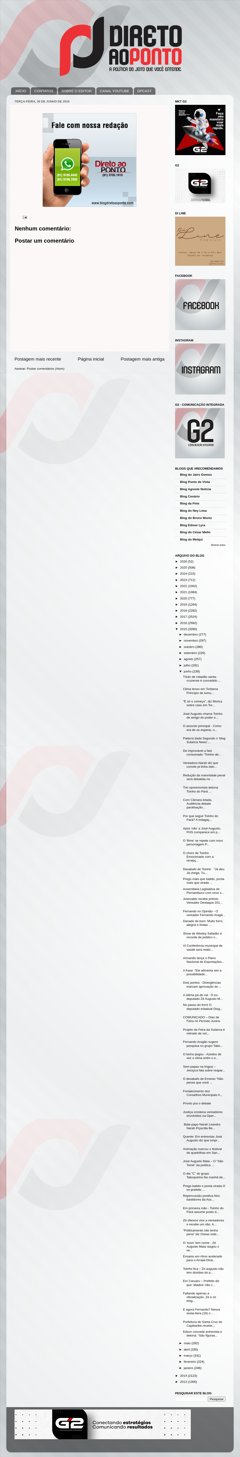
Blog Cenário (190, 496)
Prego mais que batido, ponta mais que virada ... (203, 880)
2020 (184, 598)
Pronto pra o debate (197, 1103)
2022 (184, 586)
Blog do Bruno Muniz (196, 518)
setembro (191, 653)
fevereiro (190, 1361)
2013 (184, 1382)
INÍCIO (20, 91)
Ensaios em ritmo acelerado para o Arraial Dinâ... (202, 1258)
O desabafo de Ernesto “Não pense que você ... (203, 1080)
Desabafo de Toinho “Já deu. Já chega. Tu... (204, 871)
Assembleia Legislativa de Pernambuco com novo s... (203, 891)
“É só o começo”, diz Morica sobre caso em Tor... (202, 703)
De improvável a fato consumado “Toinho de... (202, 752)
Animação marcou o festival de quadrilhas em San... (202, 1150)
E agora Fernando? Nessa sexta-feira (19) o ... (201, 1311)
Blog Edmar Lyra (192, 525)
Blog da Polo (189, 503)
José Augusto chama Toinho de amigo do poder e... (203, 715)
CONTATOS (43, 91)
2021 (184, 592)
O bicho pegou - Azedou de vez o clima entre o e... (202, 1056)
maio (187, 1343)
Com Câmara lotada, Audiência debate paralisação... (197, 803)
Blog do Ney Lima (193, 510)
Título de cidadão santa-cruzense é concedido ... (202, 678)
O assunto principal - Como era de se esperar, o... (202, 727)
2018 (184, 610)
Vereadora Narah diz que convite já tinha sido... (200, 764)
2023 (184, 580)
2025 (184, 567)
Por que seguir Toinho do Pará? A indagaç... (200, 818)
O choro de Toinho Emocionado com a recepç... (198, 856)
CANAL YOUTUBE (114, 91)
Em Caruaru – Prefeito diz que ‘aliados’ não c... (201, 1282)
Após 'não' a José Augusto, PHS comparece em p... (202, 830)
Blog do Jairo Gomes (196, 474)
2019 (184, 604)
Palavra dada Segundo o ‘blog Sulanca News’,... (204, 740)
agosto (189, 659)
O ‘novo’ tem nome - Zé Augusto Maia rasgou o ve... (201, 1246)
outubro (189, 647)
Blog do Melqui (191, 539)
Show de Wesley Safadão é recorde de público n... (202, 935)
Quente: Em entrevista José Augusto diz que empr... (202, 1138)
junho (188, 671)
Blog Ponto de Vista (195, 482)
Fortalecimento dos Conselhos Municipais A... (203, 1093)
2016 (184, 623)
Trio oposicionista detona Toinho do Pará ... (200, 789)
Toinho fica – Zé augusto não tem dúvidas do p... (203, 1270)
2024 (184, 573)
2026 (184, 561)
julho (187, 665)
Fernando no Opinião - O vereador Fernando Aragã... (204, 913)
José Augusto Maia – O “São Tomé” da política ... (203, 1163)
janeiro (189, 1368)
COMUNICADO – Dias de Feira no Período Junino (201, 1019)
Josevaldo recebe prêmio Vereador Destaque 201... (203, 900)
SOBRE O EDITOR (76, 91)
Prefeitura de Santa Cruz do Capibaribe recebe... (202, 1323)
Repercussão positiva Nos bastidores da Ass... (201, 1197)
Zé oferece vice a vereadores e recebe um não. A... (203, 1222)
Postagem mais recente (38, 359)
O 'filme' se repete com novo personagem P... (203, 842)
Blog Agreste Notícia (195, 489)
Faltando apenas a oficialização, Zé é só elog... (199, 1297)
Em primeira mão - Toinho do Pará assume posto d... (203, 1210)
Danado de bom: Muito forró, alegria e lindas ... (203, 923)
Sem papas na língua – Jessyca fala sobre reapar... (204, 1068)
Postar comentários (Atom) (46, 368)
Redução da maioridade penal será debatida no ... (204, 777)
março (188, 1355)
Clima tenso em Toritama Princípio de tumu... (200, 690)
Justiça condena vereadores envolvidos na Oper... (203, 1113)
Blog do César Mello (195, 532)
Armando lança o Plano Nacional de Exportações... (203, 960)
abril (187, 1349)
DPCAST (144, 91)
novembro (191, 640)
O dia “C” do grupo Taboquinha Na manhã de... (204, 1175)
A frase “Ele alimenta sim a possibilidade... (202, 972)
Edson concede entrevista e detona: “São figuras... (202, 1333)
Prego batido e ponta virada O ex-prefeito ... (204, 1187)
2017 (184, 616)
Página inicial (91, 359)
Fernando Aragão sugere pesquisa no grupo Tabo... (203, 1043)
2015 (184, 629)
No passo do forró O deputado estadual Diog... (203, 1006)
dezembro (191, 634)
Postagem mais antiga (143, 359)
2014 (184, 1375)
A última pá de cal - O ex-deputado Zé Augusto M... (203, 997)
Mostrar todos (218, 545)
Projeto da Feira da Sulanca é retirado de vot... (204, 1031)
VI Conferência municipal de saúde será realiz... (203, 947)
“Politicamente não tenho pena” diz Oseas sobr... (201, 1232)
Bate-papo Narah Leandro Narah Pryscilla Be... (202, 1126)
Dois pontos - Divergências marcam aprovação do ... (202, 984)
